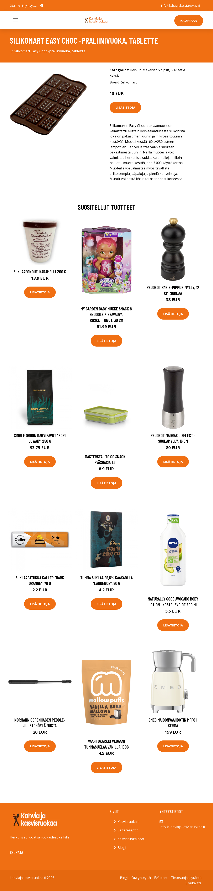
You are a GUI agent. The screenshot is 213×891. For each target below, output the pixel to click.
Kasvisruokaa (128, 821)
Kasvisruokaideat (131, 839)
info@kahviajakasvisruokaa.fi (180, 5)
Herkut (135, 70)
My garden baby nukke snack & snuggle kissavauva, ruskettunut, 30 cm (106, 314)
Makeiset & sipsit (155, 70)
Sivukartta (194, 883)
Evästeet (160, 877)
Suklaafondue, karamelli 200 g (40, 271)
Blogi (122, 847)
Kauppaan (188, 20)
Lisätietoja (125, 107)
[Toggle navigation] (15, 20)
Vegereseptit (128, 830)
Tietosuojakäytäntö (186, 877)
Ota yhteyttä (141, 877)
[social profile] (42, 6)
